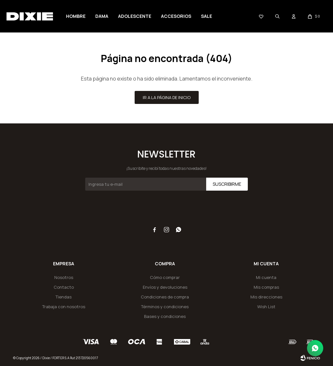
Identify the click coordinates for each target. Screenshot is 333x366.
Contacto (64, 287)
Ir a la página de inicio (167, 97)
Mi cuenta (266, 277)
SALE (206, 16)
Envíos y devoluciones (165, 287)
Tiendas (64, 297)
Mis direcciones (266, 297)
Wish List (266, 306)
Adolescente (134, 16)
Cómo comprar (165, 277)
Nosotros (63, 277)
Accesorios (176, 16)
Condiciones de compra (165, 297)
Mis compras (266, 287)
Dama (101, 16)
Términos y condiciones (165, 306)
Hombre (76, 16)
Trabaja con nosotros (63, 306)
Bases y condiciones (165, 316)
